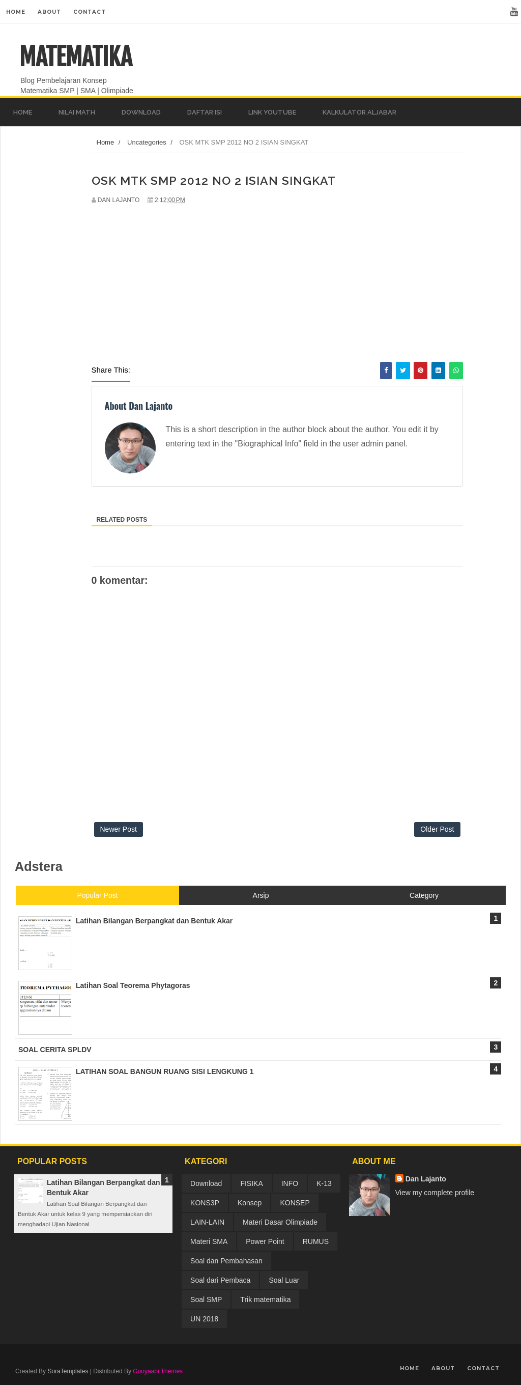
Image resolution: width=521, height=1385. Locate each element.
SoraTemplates (67, 1371)
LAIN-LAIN (207, 1222)
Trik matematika (265, 1299)
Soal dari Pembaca (220, 1280)
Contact (89, 12)
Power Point (265, 1241)
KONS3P (204, 1203)
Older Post (437, 829)
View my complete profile (434, 1193)
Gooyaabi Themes (158, 1371)
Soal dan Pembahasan (226, 1261)
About (49, 12)
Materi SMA (208, 1241)
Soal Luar (284, 1280)
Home (15, 12)
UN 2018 (204, 1319)
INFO (289, 1183)
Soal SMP (206, 1299)
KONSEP (294, 1203)
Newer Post (118, 829)
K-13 (324, 1183)
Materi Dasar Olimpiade (280, 1222)
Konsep (250, 1203)
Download (206, 1183)
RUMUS (316, 1241)
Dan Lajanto (426, 1179)
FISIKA (251, 1183)
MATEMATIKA (75, 57)
